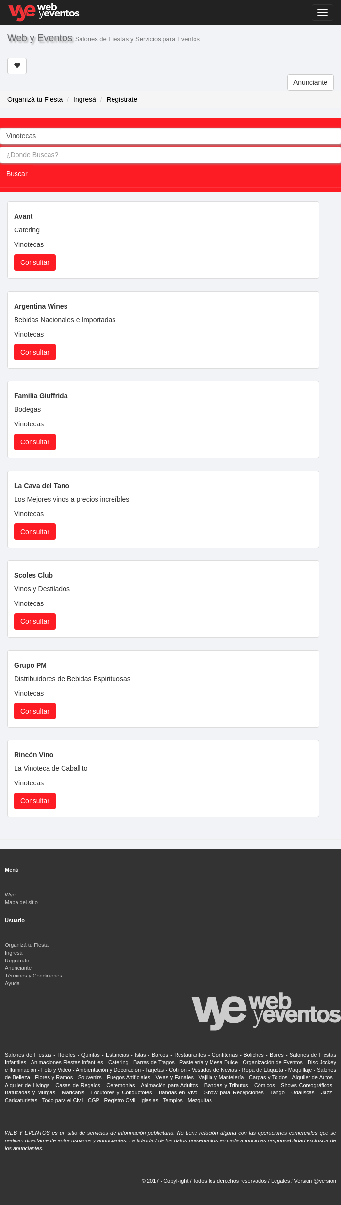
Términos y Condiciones (33, 975)
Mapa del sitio (21, 902)
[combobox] (170, 136)
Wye (10, 894)
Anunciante (310, 82)
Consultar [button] (34, 262)
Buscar (17, 174)
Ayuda (12, 983)
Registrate (121, 99)
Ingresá (84, 99)
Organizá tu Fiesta (35, 99)
